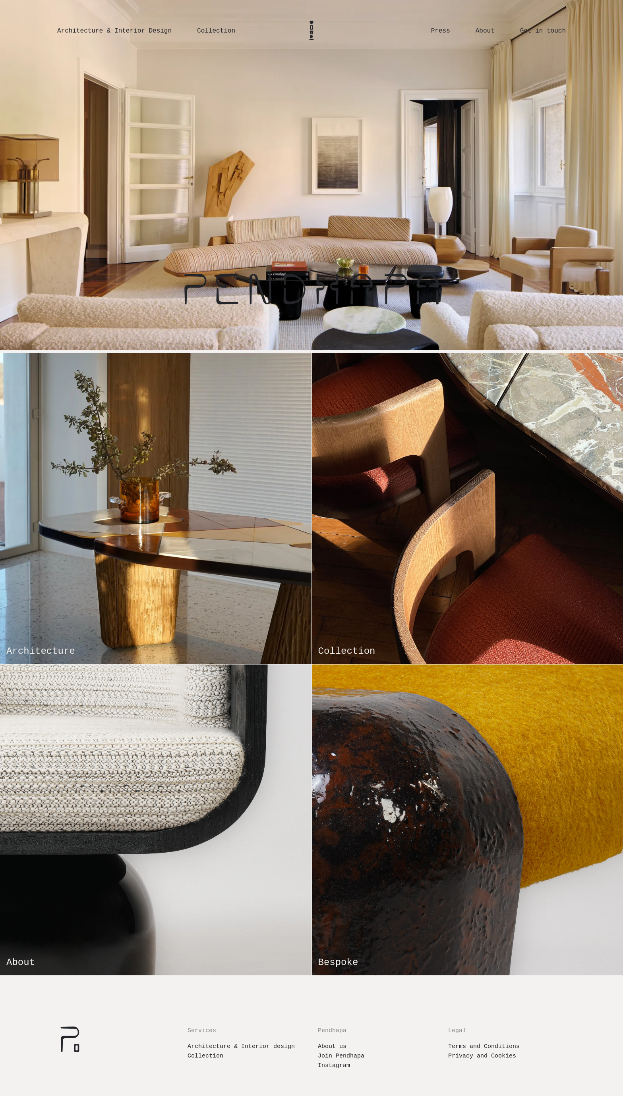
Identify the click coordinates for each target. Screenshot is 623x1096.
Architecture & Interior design (241, 1046)
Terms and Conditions (484, 1046)
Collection (205, 1056)
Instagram (334, 1065)
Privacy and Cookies (482, 1056)
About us (332, 1046)
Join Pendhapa (341, 1056)
